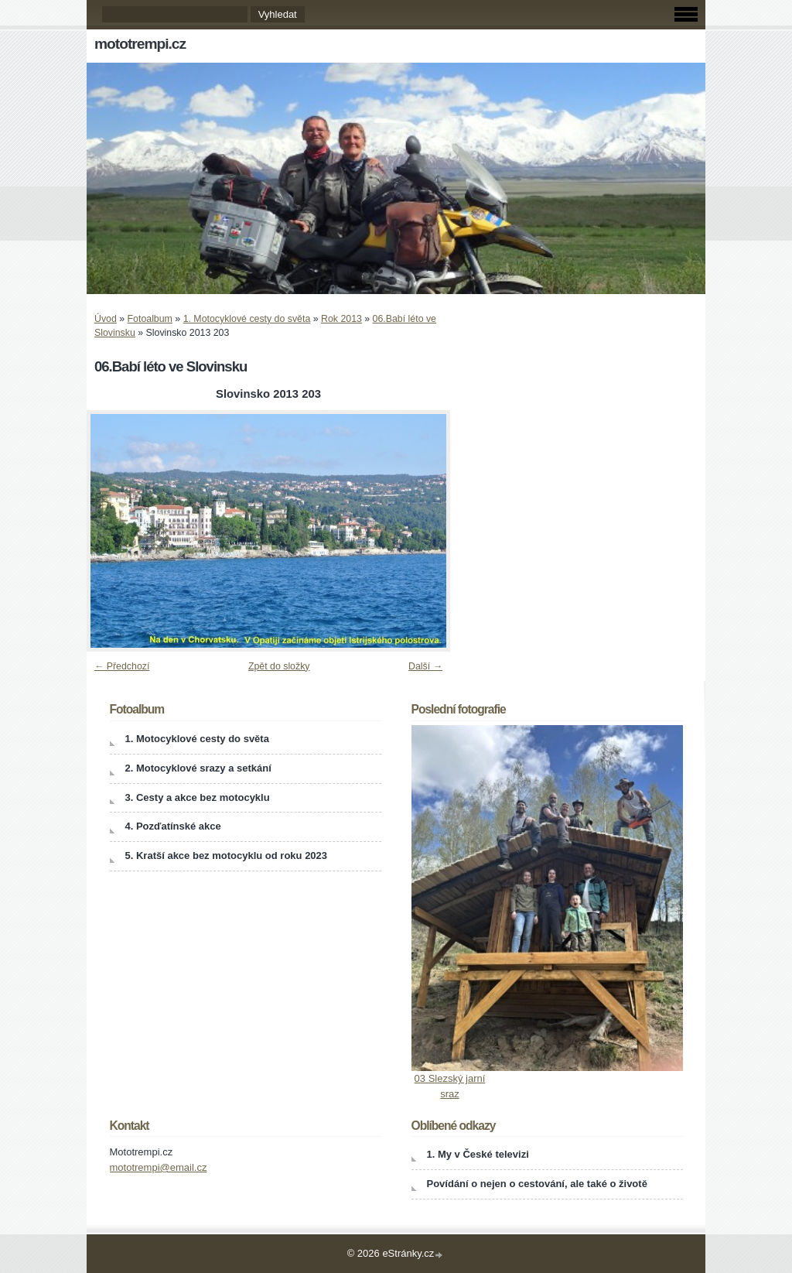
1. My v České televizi (478, 1154)
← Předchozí (121, 666)
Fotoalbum (150, 318)
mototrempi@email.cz (158, 1167)
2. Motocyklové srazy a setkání (198, 768)
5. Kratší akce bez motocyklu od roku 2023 (226, 855)
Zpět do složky (279, 666)
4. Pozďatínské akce (173, 826)
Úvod (105, 318)
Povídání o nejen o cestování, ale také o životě (537, 1183)
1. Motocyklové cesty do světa (247, 318)
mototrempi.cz (140, 44)
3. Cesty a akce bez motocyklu (197, 797)
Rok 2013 (341, 318)
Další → (425, 666)
